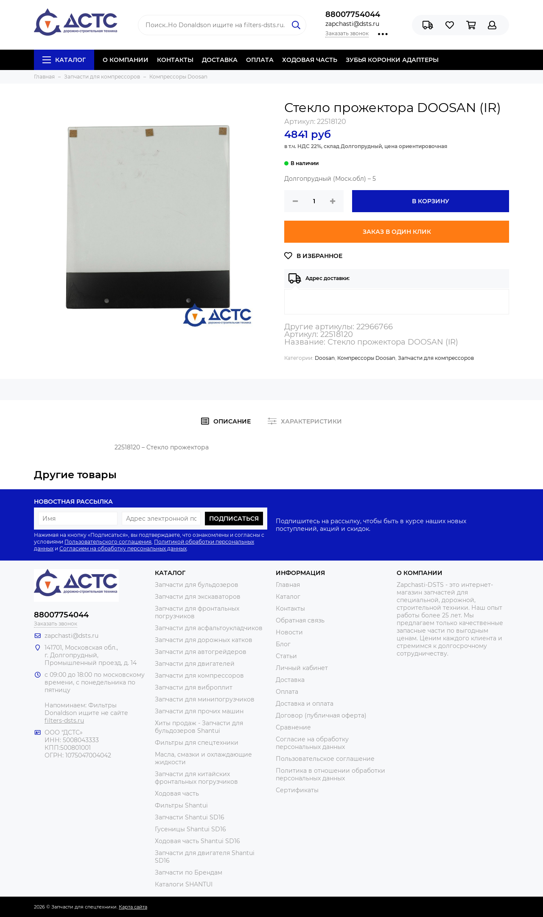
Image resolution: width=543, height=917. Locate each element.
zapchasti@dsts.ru (352, 24)
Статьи (286, 656)
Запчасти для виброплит (193, 687)
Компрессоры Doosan (366, 358)
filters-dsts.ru (64, 720)
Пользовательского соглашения (107, 541)
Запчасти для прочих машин (199, 711)
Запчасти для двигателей (195, 663)
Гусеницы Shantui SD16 (190, 829)
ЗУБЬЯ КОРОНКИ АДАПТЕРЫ (392, 60)
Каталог (64, 60)
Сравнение (293, 727)
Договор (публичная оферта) (321, 715)
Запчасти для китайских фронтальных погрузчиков (196, 777)
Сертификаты (297, 790)
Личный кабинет (302, 668)
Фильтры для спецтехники (196, 742)
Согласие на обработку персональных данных (312, 743)
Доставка (290, 680)
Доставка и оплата (304, 703)
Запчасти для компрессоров (436, 358)
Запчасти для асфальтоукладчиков (209, 628)
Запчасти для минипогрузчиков (205, 699)
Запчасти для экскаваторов (198, 596)
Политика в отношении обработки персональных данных (330, 774)
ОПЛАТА (260, 60)
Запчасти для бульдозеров (196, 585)
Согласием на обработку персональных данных (123, 548)
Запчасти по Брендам (188, 872)
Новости (289, 632)
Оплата (287, 691)
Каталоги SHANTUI (184, 884)
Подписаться (234, 518)
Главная (288, 585)
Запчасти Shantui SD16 (189, 817)
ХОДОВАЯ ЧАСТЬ (309, 60)
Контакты (290, 608)
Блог (283, 644)
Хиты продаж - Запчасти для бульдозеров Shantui (199, 727)
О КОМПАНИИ (125, 60)
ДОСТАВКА (220, 60)
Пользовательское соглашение (325, 759)
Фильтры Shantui (181, 805)
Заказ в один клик (397, 232)
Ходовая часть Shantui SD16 (197, 841)
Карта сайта (133, 907)
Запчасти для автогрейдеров (200, 652)
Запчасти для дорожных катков (203, 640)
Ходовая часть (177, 793)
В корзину (430, 201)
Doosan (325, 358)
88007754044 (352, 14)
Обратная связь (300, 620)
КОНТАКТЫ (175, 60)
